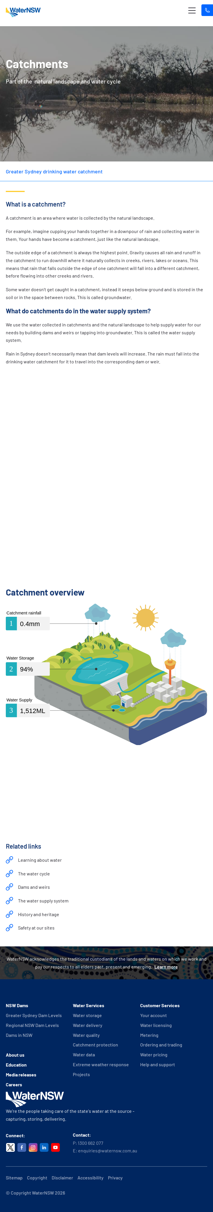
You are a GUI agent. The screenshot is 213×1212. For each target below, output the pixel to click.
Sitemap (14, 1177)
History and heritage (38, 914)
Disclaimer (62, 1177)
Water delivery (87, 1025)
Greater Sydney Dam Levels (34, 1015)
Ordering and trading (161, 1044)
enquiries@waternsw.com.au (107, 1150)
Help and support (157, 1064)
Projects (81, 1074)
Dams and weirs (34, 887)
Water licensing (156, 1025)
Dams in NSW (19, 1035)
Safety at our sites (36, 927)
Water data (84, 1054)
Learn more (166, 966)
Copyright (37, 1177)
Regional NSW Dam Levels (32, 1025)
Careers (14, 1084)
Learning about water (40, 860)
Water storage (87, 1015)
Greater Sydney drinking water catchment (54, 171)
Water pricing (153, 1054)
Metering (149, 1035)
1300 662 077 (90, 1143)
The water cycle (34, 873)
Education (16, 1064)
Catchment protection (95, 1044)
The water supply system (43, 900)
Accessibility (90, 1177)
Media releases (21, 1074)
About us (15, 1055)
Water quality (86, 1035)
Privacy (115, 1177)
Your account (153, 1015)
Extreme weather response (101, 1064)
